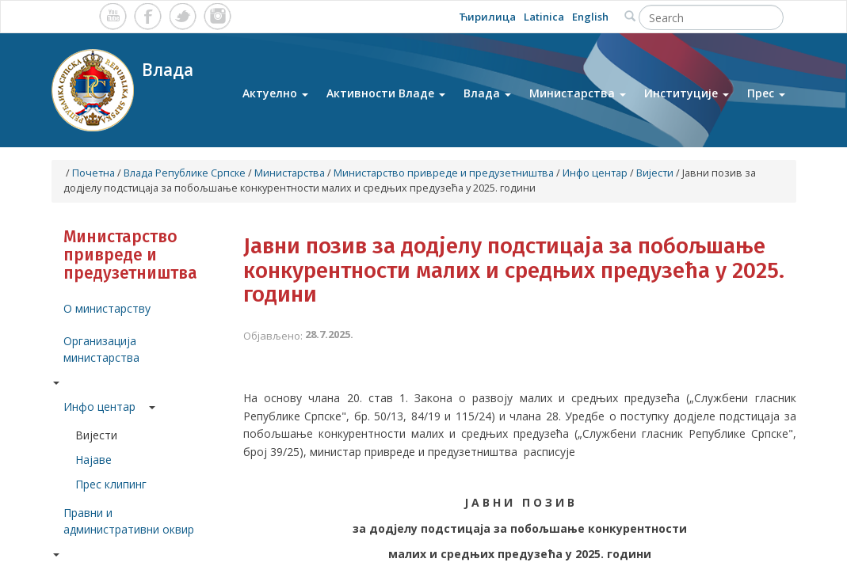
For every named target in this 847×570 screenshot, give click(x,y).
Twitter (182, 16)
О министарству (107, 308)
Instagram (217, 16)
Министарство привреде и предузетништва (444, 173)
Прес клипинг (111, 484)
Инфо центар (595, 173)
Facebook (148, 16)
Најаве (93, 459)
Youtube (113, 16)
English (590, 17)
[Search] (711, 17)
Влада (487, 93)
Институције (686, 93)
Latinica (544, 17)
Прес (766, 93)
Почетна (93, 173)
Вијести (654, 173)
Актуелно (275, 93)
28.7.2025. (329, 334)
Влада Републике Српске (185, 173)
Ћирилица (487, 17)
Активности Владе (385, 93)
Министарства (577, 93)
